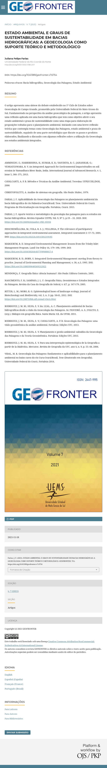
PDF (11, 519)
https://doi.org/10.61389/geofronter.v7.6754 (33, 75)
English (8, 674)
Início (8, 24)
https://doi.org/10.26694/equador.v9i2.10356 (28, 221)
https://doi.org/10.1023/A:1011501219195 (31, 236)
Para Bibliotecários (14, 718)
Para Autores (11, 713)
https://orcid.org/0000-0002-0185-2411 (20, 65)
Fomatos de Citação (20, 569)
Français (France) (14, 684)
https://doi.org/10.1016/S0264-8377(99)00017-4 (29, 251)
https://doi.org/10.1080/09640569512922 (25, 266)
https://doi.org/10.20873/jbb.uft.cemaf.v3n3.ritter (30, 299)
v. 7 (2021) (31, 24)
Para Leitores (11, 709)
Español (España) (14, 679)
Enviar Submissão (17, 732)
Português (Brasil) (14, 688)
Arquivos (19, 24)
